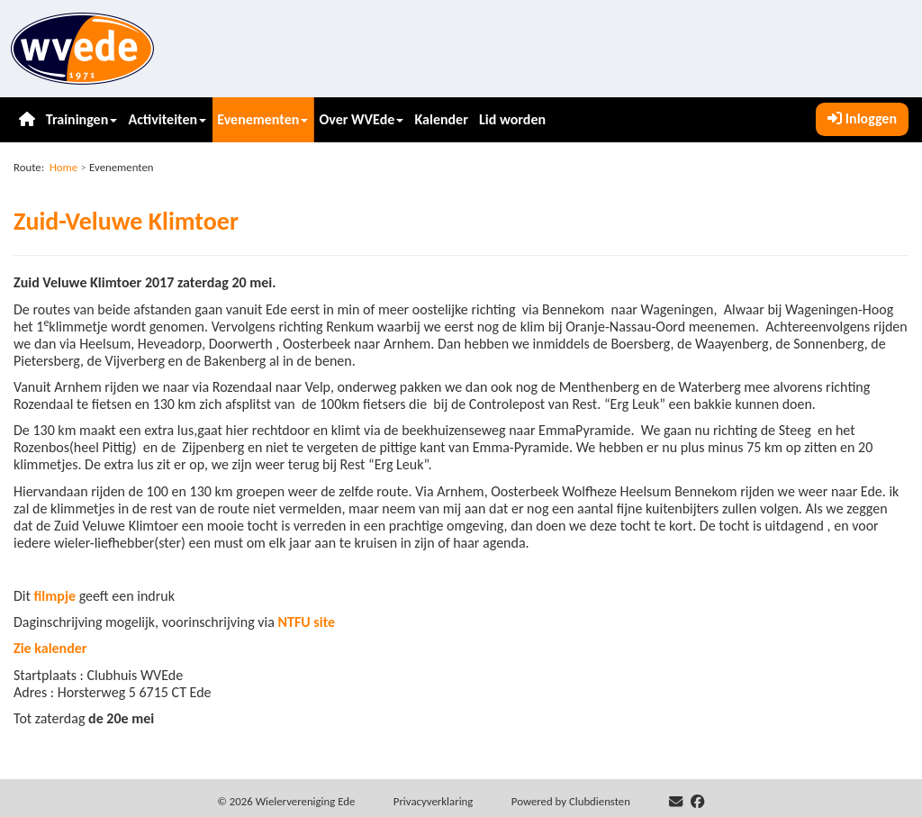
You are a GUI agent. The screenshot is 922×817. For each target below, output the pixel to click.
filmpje (55, 595)
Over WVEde (362, 119)
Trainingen (81, 119)
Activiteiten (167, 119)
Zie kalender (50, 648)
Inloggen (862, 118)
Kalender (441, 119)
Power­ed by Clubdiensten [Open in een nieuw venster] (570, 801)
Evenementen (262, 119)
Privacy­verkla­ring (433, 801)
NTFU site (306, 622)
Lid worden (512, 119)
